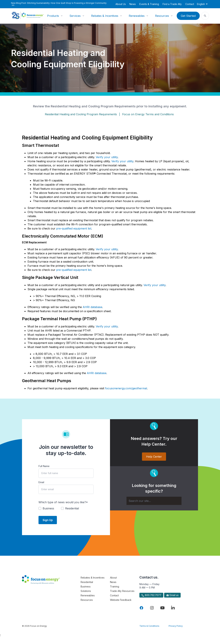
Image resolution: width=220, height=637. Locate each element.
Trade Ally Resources (122, 590)
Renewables (137, 15)
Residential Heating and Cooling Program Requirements (81, 114)
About (113, 577)
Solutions (86, 590)
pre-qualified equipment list (73, 228)
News (132, 4)
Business (86, 586)
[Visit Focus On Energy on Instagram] (152, 608)
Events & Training (149, 4)
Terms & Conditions (149, 626)
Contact (189, 4)
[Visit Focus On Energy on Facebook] (141, 608)
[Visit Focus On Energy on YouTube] (162, 608)
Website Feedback (120, 599)
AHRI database (92, 307)
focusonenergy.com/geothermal (126, 388)
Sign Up (48, 520)
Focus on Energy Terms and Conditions (148, 114)
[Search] (154, 501)
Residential (87, 582)
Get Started (188, 15)
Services (75, 15)
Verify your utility (107, 157)
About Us (121, 4)
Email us (172, 595)
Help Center (154, 456)
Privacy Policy (176, 626)
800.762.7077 (151, 595)
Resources (162, 15)
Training (114, 586)
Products (53, 15)
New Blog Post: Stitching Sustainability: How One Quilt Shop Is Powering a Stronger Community (59, 4)
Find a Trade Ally (172, 4)
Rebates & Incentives (104, 15)
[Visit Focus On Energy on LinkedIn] (173, 608)
